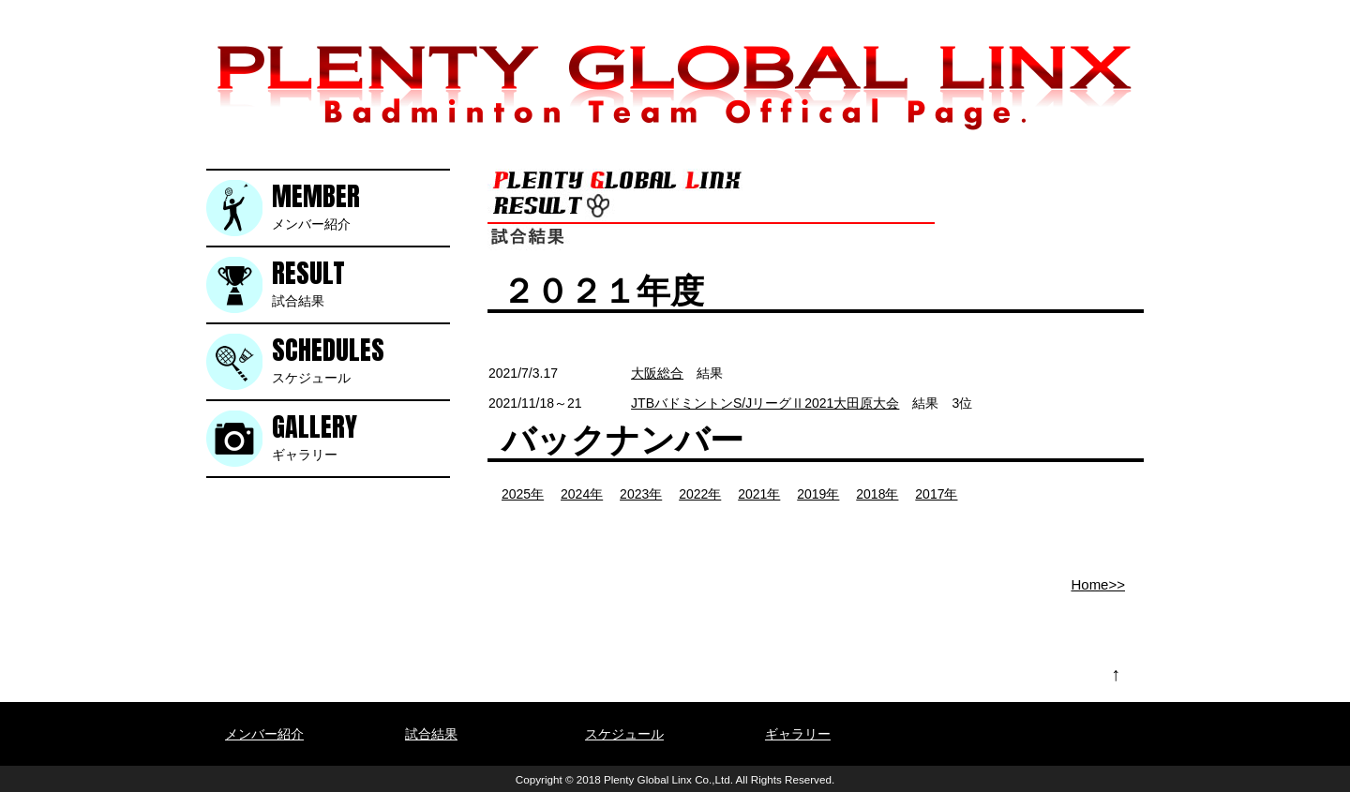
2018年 (877, 493)
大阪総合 (657, 373)
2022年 (700, 493)
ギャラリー (361, 436)
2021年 (759, 493)
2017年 (936, 493)
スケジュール (361, 359)
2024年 (582, 493)
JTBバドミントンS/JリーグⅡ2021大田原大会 (765, 403)
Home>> (1098, 584)
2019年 (818, 493)
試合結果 (361, 282)
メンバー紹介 (361, 206)
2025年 (523, 493)
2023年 (641, 493)
